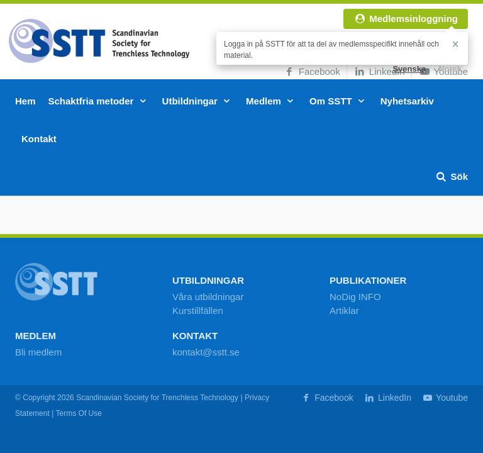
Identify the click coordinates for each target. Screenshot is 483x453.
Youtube (444, 398)
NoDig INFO (355, 296)
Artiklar (344, 310)
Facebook (311, 71)
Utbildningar (198, 101)
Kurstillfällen (197, 310)
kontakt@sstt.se (206, 352)
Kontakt (39, 138)
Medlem (271, 101)
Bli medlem (38, 352)
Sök (451, 176)
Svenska (409, 69)
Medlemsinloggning (405, 18)
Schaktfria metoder (99, 101)
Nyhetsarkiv (407, 101)
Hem (25, 101)
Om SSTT (338, 101)
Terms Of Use (78, 413)
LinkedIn (379, 71)
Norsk (450, 69)
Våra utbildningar (207, 296)
